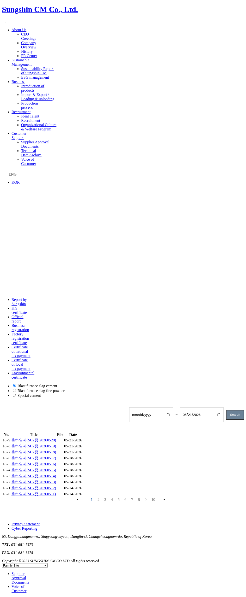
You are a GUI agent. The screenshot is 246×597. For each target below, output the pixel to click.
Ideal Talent (30, 116)
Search (235, 414)
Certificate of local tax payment (21, 364)
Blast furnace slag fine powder (41, 391)
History (27, 51)
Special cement (29, 395)
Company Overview (28, 45)
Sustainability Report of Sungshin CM (37, 71)
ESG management (35, 77)
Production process (29, 105)
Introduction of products (32, 88)
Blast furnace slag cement (37, 386)
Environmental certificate (23, 375)
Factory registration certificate (20, 338)
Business (18, 82)
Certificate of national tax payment (21, 351)
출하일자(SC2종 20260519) (33, 446)
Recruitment (21, 112)
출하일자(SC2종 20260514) (33, 476)
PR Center (29, 56)
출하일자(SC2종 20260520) (33, 440)
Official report (17, 319)
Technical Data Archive (31, 153)
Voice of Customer (28, 161)
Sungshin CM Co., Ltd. (40, 9)
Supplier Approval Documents (35, 144)
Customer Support (19, 135)
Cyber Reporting (24, 528)
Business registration (20, 327)
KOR (16, 182)
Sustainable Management (22, 62)
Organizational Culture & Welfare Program (38, 127)
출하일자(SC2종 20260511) (33, 494)
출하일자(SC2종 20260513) (33, 482)
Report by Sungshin (19, 302)
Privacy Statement (26, 524)
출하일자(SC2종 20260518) (33, 452)
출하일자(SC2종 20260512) (33, 488)
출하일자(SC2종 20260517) (33, 458)
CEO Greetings (28, 36)
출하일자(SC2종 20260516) (33, 464)
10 (153, 500)
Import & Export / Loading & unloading (37, 97)
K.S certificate (19, 310)
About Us (19, 30)
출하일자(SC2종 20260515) (33, 470)
